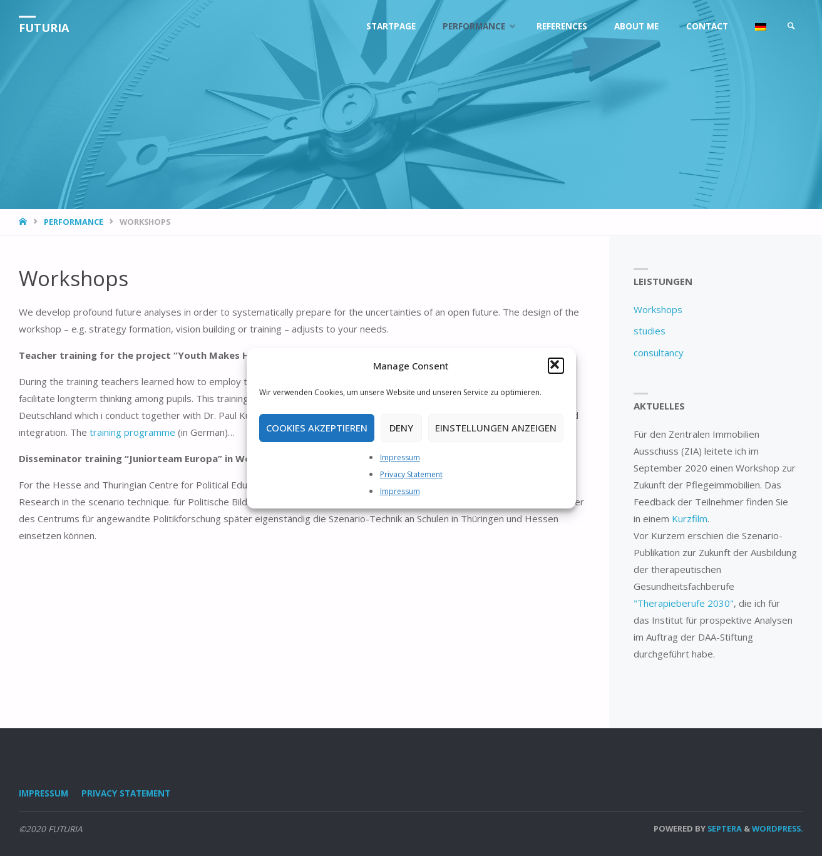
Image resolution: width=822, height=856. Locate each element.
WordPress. (777, 828)
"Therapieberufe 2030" (684, 603)
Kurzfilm (689, 518)
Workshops (658, 309)
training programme (132, 432)
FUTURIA (44, 27)
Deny (401, 427)
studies (649, 330)
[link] (791, 26)
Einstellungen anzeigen (496, 427)
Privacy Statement (411, 474)
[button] (555, 365)
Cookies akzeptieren (316, 427)
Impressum (400, 457)
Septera (724, 828)
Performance (73, 221)
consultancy (659, 352)
